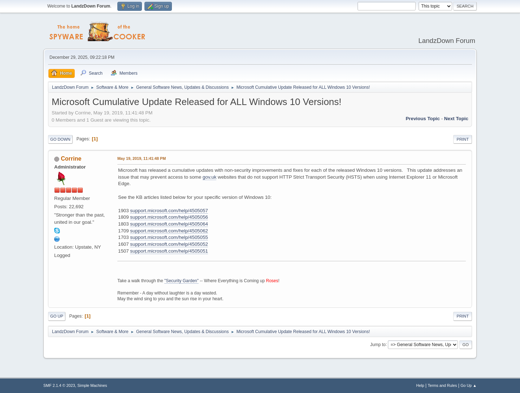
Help (420, 385)
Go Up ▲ (468, 385)
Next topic (456, 118)
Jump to (378, 344)
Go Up (56, 316)
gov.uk (209, 177)
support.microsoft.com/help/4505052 (169, 244)
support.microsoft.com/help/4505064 (169, 224)
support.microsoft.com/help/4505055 (169, 237)
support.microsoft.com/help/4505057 (169, 210)
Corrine (71, 159)
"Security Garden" (181, 280)
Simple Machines (92, 385)
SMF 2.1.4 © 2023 (59, 385)
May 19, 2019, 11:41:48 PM (141, 158)
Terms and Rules (442, 385)
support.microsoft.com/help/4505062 (169, 230)
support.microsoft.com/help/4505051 (169, 251)
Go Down (60, 139)
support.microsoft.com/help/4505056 (169, 217)
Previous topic (423, 118)
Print (462, 139)
